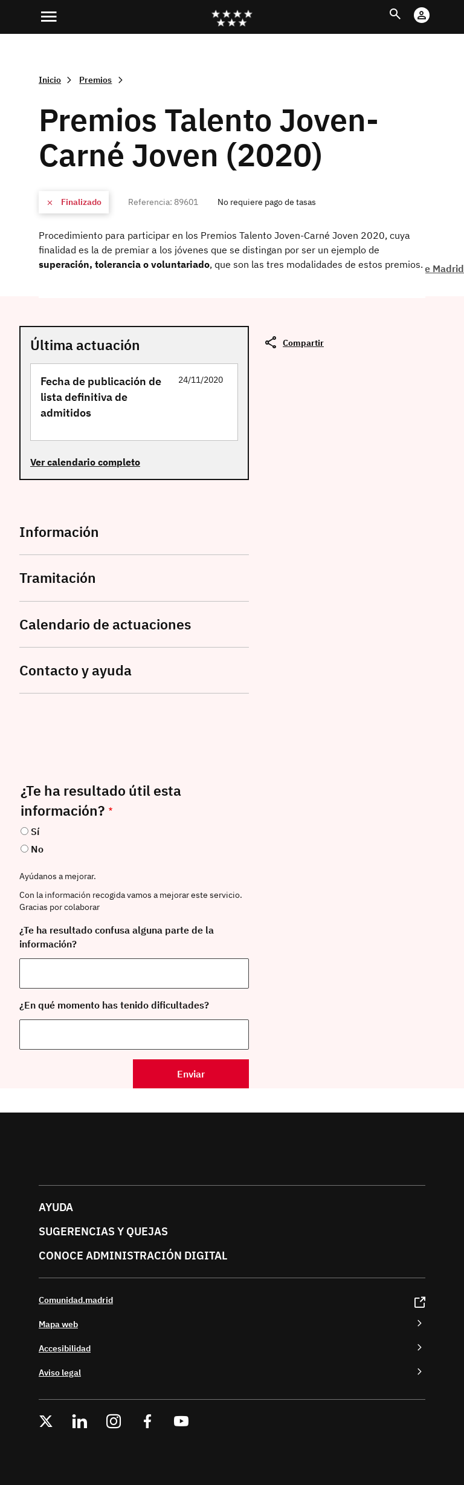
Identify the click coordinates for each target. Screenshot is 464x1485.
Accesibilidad (65, 1348)
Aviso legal (60, 1372)
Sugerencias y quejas (103, 1231)
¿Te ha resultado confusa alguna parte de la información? (116, 937)
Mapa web (58, 1324)
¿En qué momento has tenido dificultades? (114, 1005)
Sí (35, 831)
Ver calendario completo (85, 462)
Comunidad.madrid (76, 1299)
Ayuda (56, 1207)
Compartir (303, 342)
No (37, 849)
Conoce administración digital (133, 1255)
